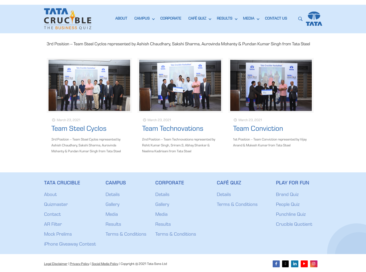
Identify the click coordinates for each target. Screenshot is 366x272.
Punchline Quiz (291, 214)
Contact (52, 214)
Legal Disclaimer (55, 264)
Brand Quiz (287, 195)
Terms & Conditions (126, 234)
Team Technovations (172, 129)
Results (113, 224)
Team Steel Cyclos (79, 129)
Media (112, 214)
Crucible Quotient (294, 224)
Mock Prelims (58, 234)
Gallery (112, 205)
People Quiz (288, 205)
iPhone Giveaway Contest (70, 244)
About (50, 195)
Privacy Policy (79, 264)
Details (113, 195)
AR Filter (53, 224)
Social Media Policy (105, 264)
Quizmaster (56, 205)
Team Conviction (258, 129)
